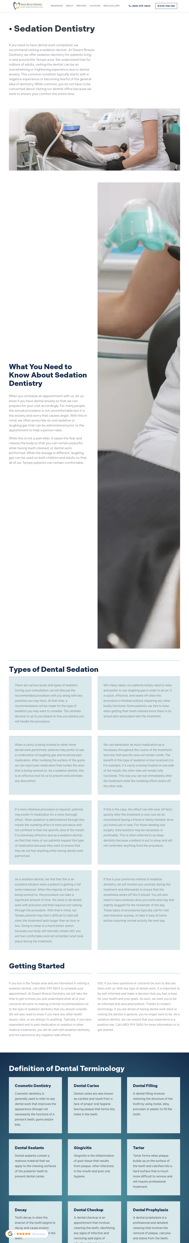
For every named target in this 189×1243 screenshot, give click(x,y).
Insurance (57, 5)
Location (94, 5)
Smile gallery (111, 5)
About (69, 5)
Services (81, 5)
